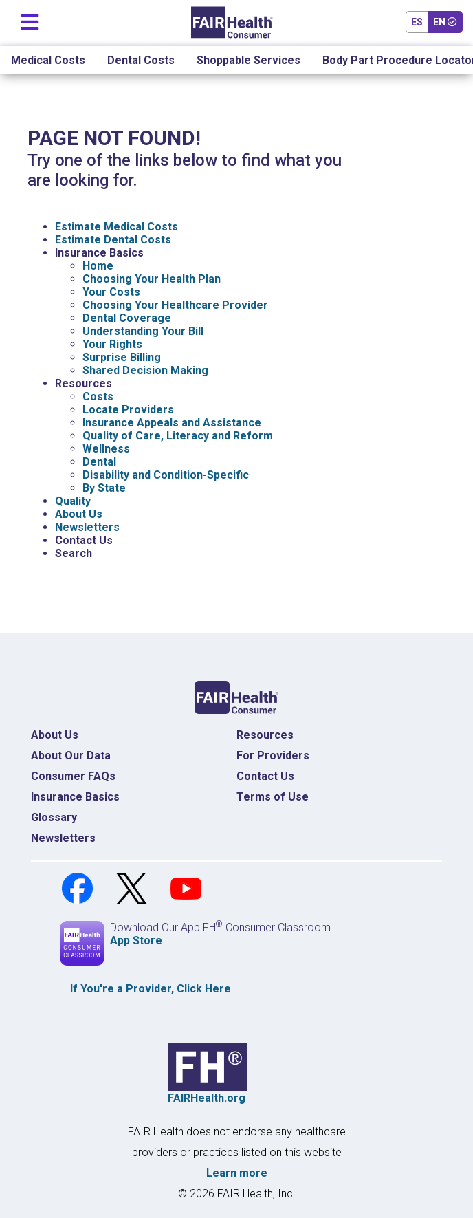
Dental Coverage (126, 318)
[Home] (232, 22)
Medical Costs (48, 60)
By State (104, 487)
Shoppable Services (248, 60)
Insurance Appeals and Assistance (171, 422)
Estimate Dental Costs (113, 239)
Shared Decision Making (145, 370)
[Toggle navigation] (29, 19)
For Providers (272, 755)
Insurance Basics (99, 252)
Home (97, 265)
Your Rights (112, 344)
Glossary (54, 817)
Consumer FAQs (73, 776)
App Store (136, 940)
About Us (78, 514)
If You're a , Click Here (150, 988)
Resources (83, 383)
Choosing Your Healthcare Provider (175, 305)
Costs (97, 396)
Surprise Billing (121, 357)
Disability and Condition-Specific (165, 474)
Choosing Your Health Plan (151, 278)
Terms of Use (272, 796)
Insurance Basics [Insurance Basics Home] (75, 796)
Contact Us (84, 540)
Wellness (106, 448)
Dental (99, 461)
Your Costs (111, 291)
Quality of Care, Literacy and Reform (177, 435)
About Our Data (71, 755)
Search (73, 553)
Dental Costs (141, 60)
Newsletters (87, 527)
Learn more (236, 1172)
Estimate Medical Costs (116, 226)
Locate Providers (128, 409)
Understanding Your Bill (143, 331)
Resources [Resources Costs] (265, 734)
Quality (73, 501)
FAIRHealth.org (206, 1098)
